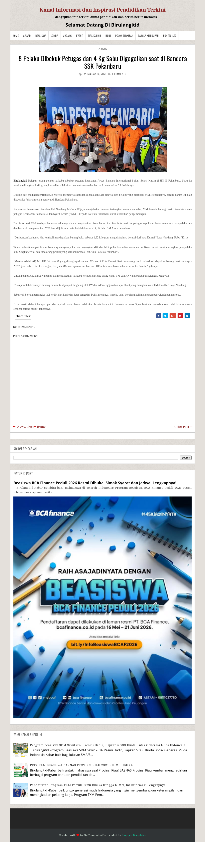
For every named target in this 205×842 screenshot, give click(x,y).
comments (119, 74)
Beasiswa (40, 36)
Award (27, 36)
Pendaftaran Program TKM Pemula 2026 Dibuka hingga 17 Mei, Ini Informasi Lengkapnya (98, 785)
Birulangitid (20, 180)
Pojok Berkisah (124, 36)
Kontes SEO (169, 36)
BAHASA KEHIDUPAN (148, 36)
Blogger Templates (134, 835)
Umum (104, 49)
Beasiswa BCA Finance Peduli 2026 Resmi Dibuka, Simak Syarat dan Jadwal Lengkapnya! (94, 482)
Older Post (181, 426)
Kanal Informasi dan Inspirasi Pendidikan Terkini (102, 9)
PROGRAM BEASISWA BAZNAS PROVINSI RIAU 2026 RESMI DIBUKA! (82, 765)
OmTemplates (93, 835)
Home (16, 36)
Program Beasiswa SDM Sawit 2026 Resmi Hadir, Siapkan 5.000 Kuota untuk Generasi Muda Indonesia (107, 745)
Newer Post (25, 426)
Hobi (108, 36)
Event (79, 36)
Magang (67, 36)
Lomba (54, 36)
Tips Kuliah (94, 36)
